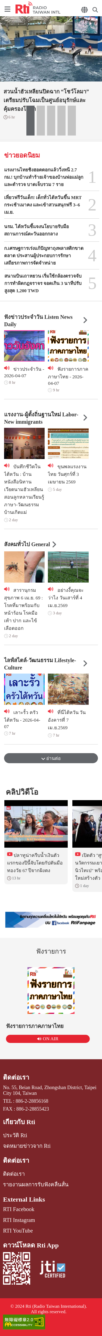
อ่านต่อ (51, 758)
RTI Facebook (18, 1209)
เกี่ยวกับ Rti (19, 1122)
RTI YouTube (18, 1231)
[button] (30, 121)
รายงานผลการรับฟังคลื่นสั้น (36, 1184)
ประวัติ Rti (15, 1135)
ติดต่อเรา (16, 1077)
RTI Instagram (19, 1220)
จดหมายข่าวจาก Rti (27, 1146)
